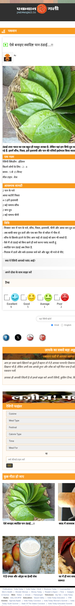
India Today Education (56, 598)
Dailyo (19, 595)
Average (44, 303)
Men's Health (7, 592)
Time (62, 592)
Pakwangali (38, 595)
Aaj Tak (58, 595)
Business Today (50, 589)
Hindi (56, 325)
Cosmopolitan (65, 589)
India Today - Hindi (33, 589)
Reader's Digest (51, 592)
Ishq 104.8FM (15, 598)
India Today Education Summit (60, 604)
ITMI (70, 598)
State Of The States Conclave (33, 604)
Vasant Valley (39, 598)
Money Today (36, 592)
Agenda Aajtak (15, 601)
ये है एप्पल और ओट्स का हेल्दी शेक (20, 576)
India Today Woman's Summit (55, 601)
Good (26, 303)
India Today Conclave (32, 601)
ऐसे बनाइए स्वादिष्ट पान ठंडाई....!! (19, 523)
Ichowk (28, 595)
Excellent (12, 303)
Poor (59, 303)
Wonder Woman (21, 592)
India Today (18, 589)
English (67, 325)
